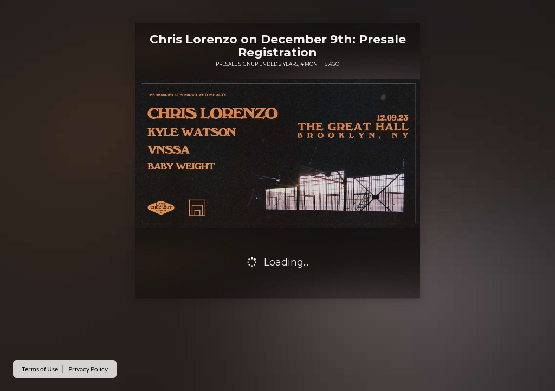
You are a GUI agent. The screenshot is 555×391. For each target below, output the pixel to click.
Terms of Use (40, 369)
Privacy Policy (88, 369)
